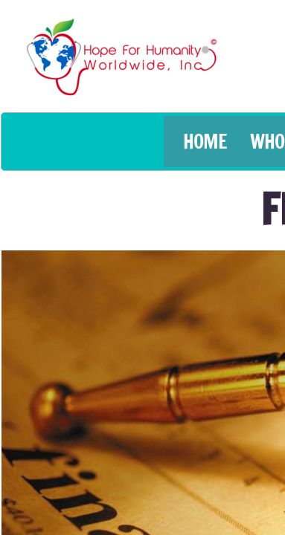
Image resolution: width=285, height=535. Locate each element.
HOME (205, 141)
